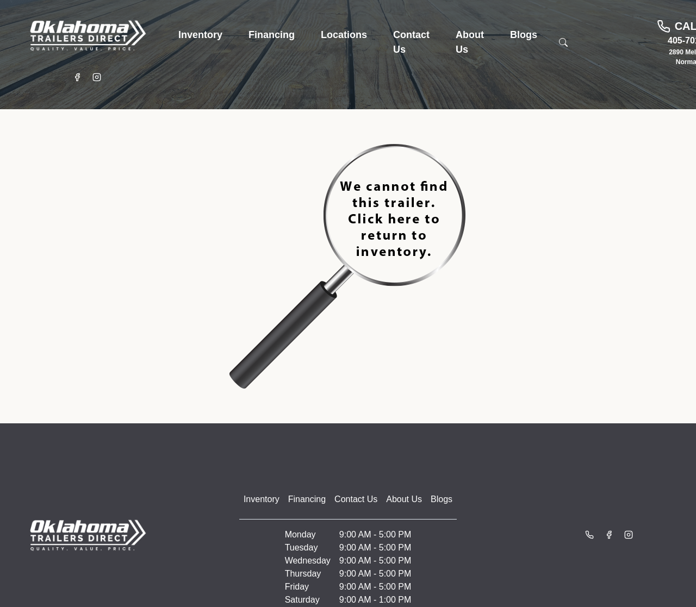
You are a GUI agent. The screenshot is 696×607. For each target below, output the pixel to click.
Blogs (441, 499)
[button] (200, 35)
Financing (307, 499)
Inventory (261, 499)
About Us (404, 499)
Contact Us (355, 499)
